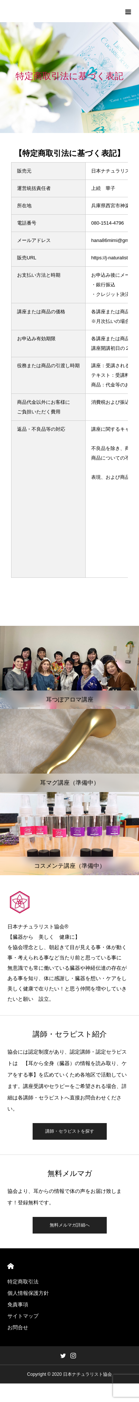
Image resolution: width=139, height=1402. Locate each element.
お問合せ (17, 1327)
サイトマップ (23, 1316)
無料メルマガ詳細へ (70, 1225)
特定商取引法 (23, 1282)
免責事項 (17, 1304)
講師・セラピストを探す (69, 1131)
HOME (10, 1266)
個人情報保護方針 (28, 1293)
